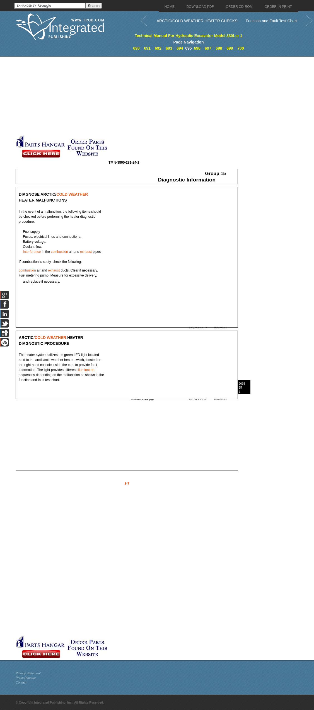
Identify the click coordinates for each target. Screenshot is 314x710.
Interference (32, 252)
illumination (86, 370)
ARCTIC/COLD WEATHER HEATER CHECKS (197, 21)
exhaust (86, 252)
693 (169, 48)
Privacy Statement (28, 673)
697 (208, 48)
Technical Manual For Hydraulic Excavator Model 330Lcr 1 (188, 35)
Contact (21, 682)
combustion (59, 252)
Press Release (26, 677)
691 (147, 48)
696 (197, 48)
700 (240, 48)
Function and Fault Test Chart (271, 21)
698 (219, 48)
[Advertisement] (134, 96)
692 (158, 48)
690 (136, 48)
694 (180, 48)
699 (229, 48)
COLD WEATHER (72, 194)
